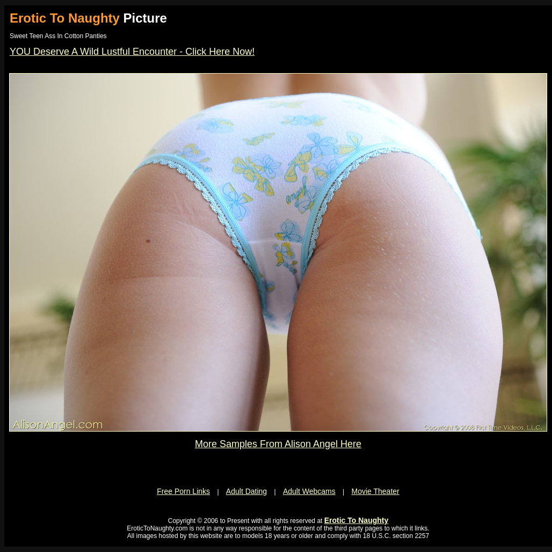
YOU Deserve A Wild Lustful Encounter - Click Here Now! (132, 51)
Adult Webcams (309, 491)
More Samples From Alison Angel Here (278, 444)
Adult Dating (246, 491)
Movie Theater (376, 491)
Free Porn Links (183, 491)
